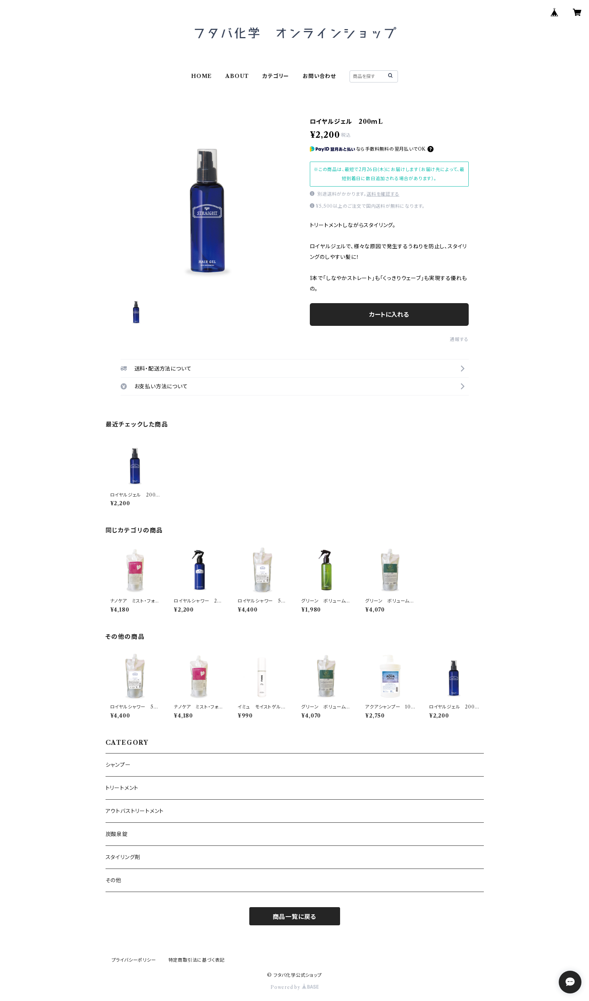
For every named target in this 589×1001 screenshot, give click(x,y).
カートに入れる (389, 314)
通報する (459, 339)
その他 (113, 880)
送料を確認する (383, 194)
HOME (201, 76)
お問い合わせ (319, 76)
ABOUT (237, 76)
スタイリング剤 (123, 857)
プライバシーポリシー (134, 960)
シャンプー (118, 764)
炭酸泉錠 (117, 834)
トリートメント (122, 788)
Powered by (294, 987)
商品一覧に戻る (295, 916)
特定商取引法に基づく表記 (196, 960)
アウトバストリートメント (135, 811)
